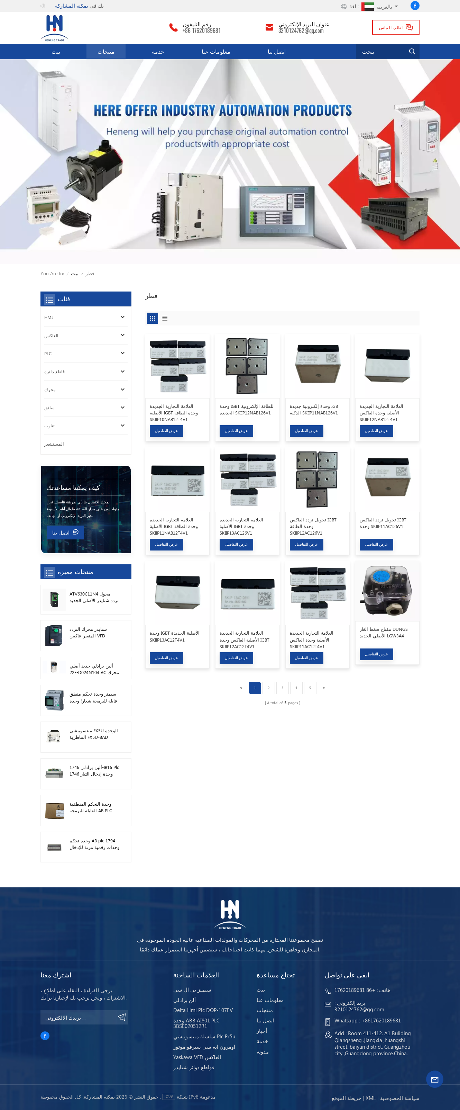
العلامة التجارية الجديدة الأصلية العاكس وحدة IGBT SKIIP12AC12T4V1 (244, 639)
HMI (48, 317)
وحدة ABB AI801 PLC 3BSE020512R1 (196, 1023)
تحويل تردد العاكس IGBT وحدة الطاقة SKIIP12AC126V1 (313, 526)
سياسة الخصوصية (400, 1097)
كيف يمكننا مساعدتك (73, 487)
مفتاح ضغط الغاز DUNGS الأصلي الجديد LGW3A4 (384, 632)
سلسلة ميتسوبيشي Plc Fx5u (204, 1036)
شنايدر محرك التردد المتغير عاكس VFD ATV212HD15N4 (88, 632)
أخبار (262, 1030)
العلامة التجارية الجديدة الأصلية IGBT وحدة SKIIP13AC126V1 (241, 526)
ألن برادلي (184, 1000)
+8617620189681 (381, 1020)
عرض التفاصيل (166, 430)
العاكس (51, 335)
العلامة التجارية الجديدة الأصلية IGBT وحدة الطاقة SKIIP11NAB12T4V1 (174, 526)
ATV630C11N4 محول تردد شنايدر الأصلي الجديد (94, 597)
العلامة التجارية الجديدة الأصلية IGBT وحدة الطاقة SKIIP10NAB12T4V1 (174, 412)
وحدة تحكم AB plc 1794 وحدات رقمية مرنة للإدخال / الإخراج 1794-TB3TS (94, 844)
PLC (48, 353)
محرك (50, 389)
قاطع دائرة (54, 371)
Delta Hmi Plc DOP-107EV (203, 1010)
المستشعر (54, 444)
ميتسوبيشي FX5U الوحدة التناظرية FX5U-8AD (94, 733)
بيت (56, 51)
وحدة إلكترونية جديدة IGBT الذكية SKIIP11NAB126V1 (315, 409)
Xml (371, 1097)
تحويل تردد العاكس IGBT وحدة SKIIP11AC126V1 (383, 523)
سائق (49, 407)
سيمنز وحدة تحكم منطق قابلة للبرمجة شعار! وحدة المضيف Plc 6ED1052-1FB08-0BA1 (93, 697)
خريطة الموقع (346, 1097)
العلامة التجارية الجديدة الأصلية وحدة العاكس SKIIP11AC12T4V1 (311, 639)
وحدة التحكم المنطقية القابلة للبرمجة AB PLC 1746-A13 (91, 807)
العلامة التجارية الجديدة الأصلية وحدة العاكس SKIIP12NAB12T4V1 (381, 412)
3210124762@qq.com (301, 31)
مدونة (263, 1051)
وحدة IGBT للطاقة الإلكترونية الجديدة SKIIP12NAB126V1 (247, 409)
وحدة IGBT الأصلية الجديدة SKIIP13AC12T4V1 (175, 636)
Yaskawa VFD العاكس (197, 1057)
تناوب (49, 425)
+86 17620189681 (202, 31)
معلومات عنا (216, 51)
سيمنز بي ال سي (192, 989)
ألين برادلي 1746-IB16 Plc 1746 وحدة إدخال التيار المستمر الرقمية (94, 770)
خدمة (158, 51)
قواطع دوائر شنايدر (193, 1067)
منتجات (106, 51)
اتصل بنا (277, 51)
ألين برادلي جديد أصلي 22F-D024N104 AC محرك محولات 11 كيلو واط (94, 669)
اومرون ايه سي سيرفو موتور (204, 1046)
